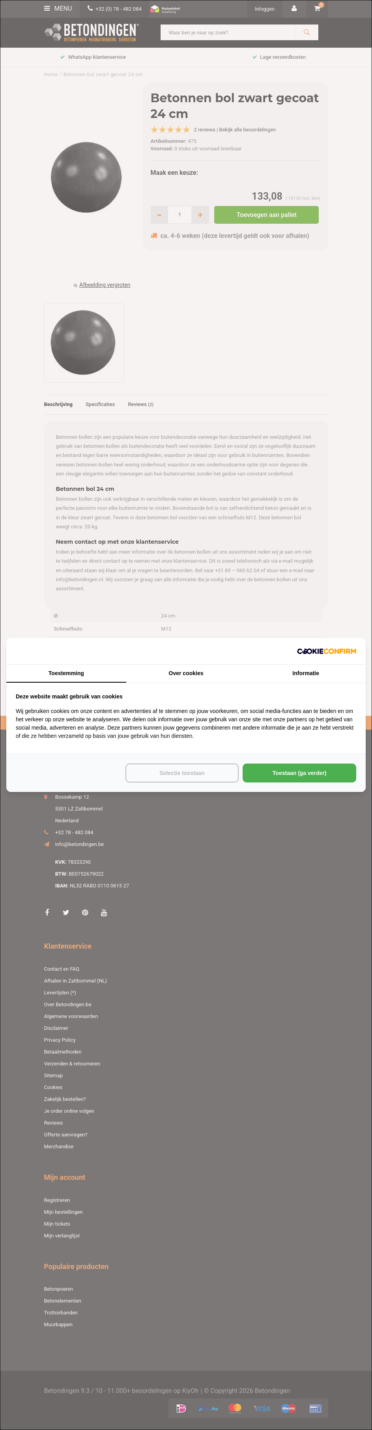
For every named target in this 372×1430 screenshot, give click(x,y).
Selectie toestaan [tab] (181, 773)
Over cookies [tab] (186, 673)
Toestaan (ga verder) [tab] (300, 773)
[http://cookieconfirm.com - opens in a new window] (326, 651)
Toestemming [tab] (66, 673)
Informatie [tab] (305, 673)
